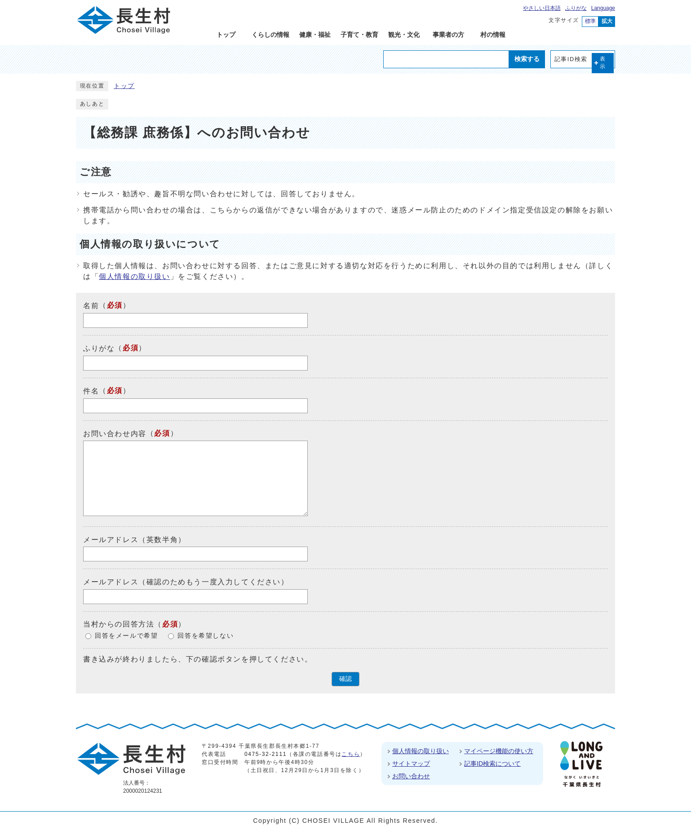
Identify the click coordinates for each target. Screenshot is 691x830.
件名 (91, 391)
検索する (527, 58)
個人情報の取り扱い (134, 276)
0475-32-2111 (265, 754)
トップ (124, 86)
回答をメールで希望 (126, 635)
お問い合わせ (411, 776)
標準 (590, 21)
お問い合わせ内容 (114, 433)
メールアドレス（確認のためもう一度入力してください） (186, 582)
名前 (91, 305)
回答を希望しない (205, 635)
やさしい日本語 (542, 8)
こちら (350, 754)
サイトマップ (411, 763)
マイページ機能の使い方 (498, 751)
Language (603, 8)
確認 (345, 678)
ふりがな (576, 8)
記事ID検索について (492, 763)
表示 (603, 62)
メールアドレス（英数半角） (134, 539)
